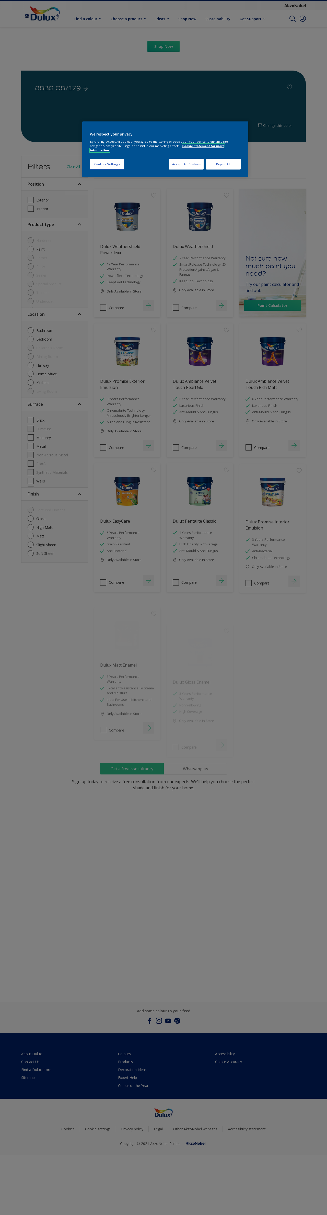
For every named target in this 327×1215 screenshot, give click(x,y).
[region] (165, 149)
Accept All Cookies (186, 164)
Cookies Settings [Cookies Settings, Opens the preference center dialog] (107, 164)
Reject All (223, 164)
